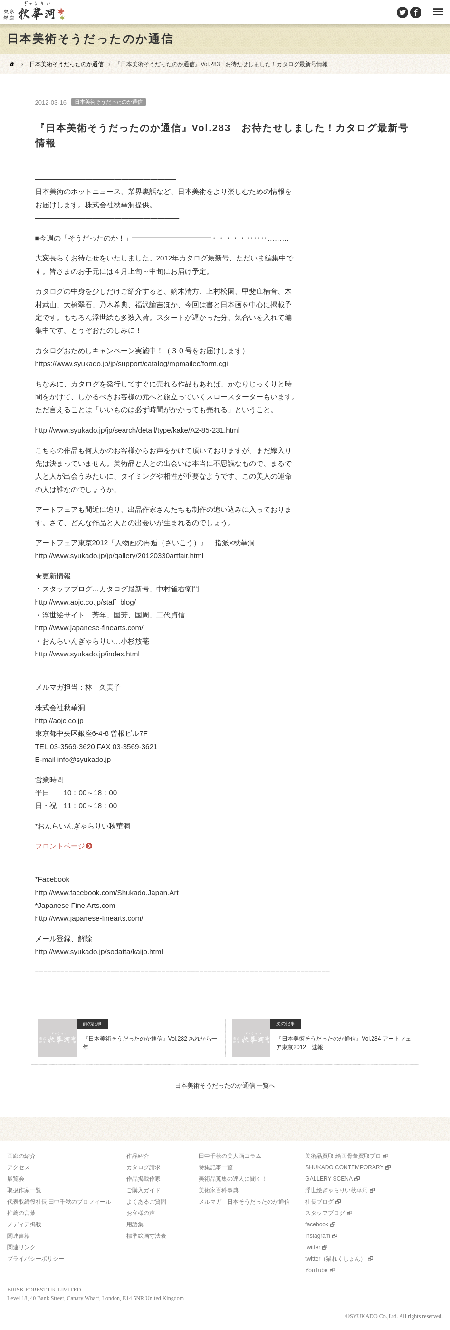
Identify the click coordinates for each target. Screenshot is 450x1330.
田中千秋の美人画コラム (230, 1156)
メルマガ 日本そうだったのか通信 (244, 1201)
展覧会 (15, 1179)
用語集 (135, 1224)
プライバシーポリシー (35, 1258)
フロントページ (60, 846)
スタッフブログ (325, 1213)
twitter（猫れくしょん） (335, 1258)
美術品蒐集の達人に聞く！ (233, 1179)
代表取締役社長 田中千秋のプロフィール (59, 1201)
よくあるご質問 (146, 1201)
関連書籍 (18, 1236)
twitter (312, 1247)
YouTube (316, 1270)
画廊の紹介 (21, 1156)
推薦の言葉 (21, 1213)
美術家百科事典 (219, 1190)
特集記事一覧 (216, 1167)
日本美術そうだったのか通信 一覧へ (225, 1085)
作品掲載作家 (143, 1179)
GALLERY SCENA (329, 1179)
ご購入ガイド (143, 1190)
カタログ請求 (143, 1167)
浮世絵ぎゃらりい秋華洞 (336, 1190)
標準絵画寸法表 (146, 1236)
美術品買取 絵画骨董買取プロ (343, 1156)
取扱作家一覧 (24, 1190)
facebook (316, 1224)
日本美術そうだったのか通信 (66, 64)
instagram (317, 1236)
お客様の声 (140, 1213)
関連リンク (21, 1247)
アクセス (18, 1167)
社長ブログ (319, 1201)
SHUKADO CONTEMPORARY (344, 1167)
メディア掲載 (24, 1224)
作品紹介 (137, 1156)
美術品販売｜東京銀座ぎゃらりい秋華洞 (33, 12)
